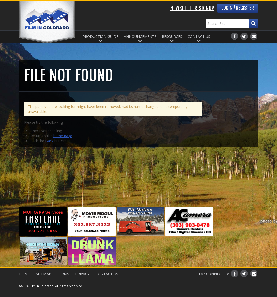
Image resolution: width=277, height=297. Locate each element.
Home (24, 273)
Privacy (82, 273)
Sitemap (43, 273)
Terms (63, 273)
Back (49, 140)
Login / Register (237, 8)
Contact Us (199, 36)
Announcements (140, 36)
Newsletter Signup (192, 8)
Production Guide (100, 36)
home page (62, 135)
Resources (172, 36)
